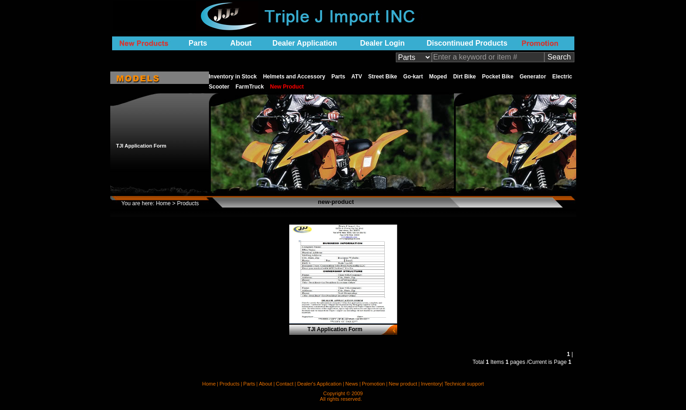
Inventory (431, 383)
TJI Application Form (141, 146)
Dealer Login (382, 43)
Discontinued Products (467, 43)
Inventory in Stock (233, 76)
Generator (533, 76)
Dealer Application (305, 43)
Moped (438, 76)
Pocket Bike (498, 76)
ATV (358, 76)
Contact (284, 383)
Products (229, 383)
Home (163, 203)
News (352, 383)
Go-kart (413, 76)
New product (403, 383)
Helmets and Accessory (295, 76)
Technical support (464, 383)
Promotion (373, 383)
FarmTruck (251, 86)
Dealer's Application (319, 383)
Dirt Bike (465, 76)
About (240, 43)
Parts (198, 43)
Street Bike (383, 76)
